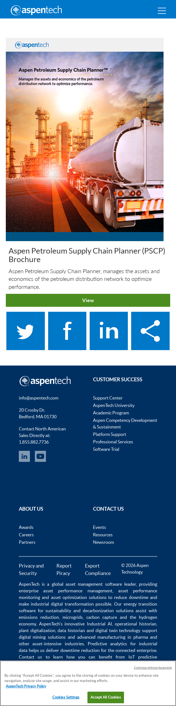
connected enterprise (135, 650)
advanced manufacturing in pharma (112, 637)
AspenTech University (113, 405)
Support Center (108, 397)
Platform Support (109, 434)
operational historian (135, 623)
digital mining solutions (42, 637)
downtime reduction (80, 650)
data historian (71, 630)
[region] (88, 683)
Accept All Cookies (105, 697)
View (88, 300)
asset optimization (69, 597)
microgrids (73, 617)
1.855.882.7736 (34, 441)
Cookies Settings (65, 697)
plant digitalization (37, 630)
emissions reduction (39, 617)
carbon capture (101, 617)
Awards (26, 527)
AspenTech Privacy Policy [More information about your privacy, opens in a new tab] (26, 686)
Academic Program (111, 412)
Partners (27, 542)
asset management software (94, 584)
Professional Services (113, 441)
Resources (103, 534)
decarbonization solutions (108, 610)
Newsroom (103, 542)
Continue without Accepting (153, 667)
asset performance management (77, 590)
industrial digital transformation (62, 603)
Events (99, 527)
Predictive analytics (107, 643)
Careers (26, 534)
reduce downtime (131, 597)
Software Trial (106, 449)
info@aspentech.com (38, 397)
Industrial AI (99, 623)
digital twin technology (118, 630)
